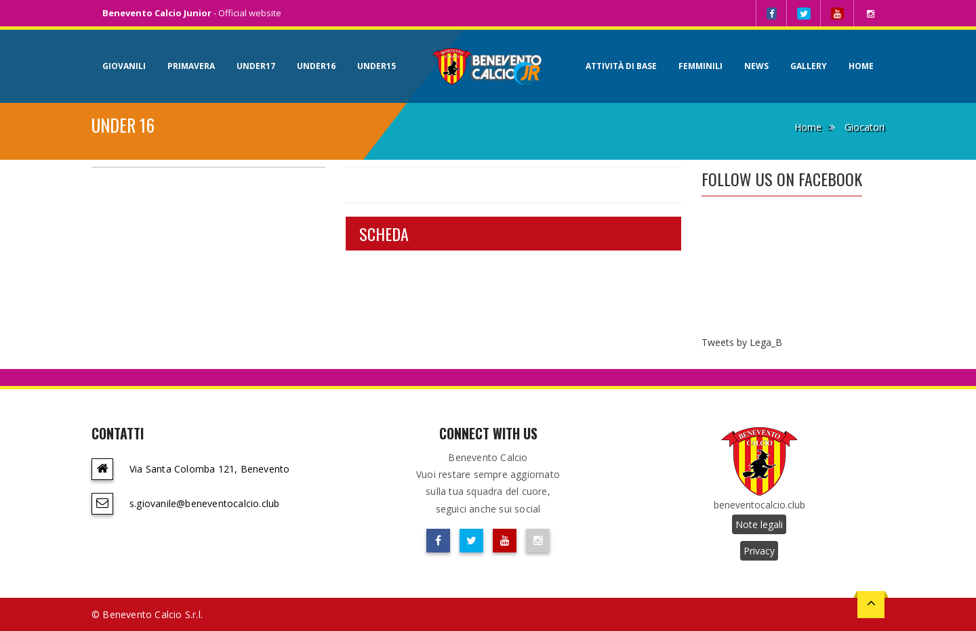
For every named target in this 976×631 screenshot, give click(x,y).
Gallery (808, 66)
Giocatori (864, 127)
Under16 (316, 66)
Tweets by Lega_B (742, 342)
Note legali (759, 524)
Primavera (191, 66)
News (756, 66)
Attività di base (621, 66)
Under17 (256, 66)
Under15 (376, 66)
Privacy (759, 550)
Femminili (700, 66)
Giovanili (124, 66)
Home (861, 66)
